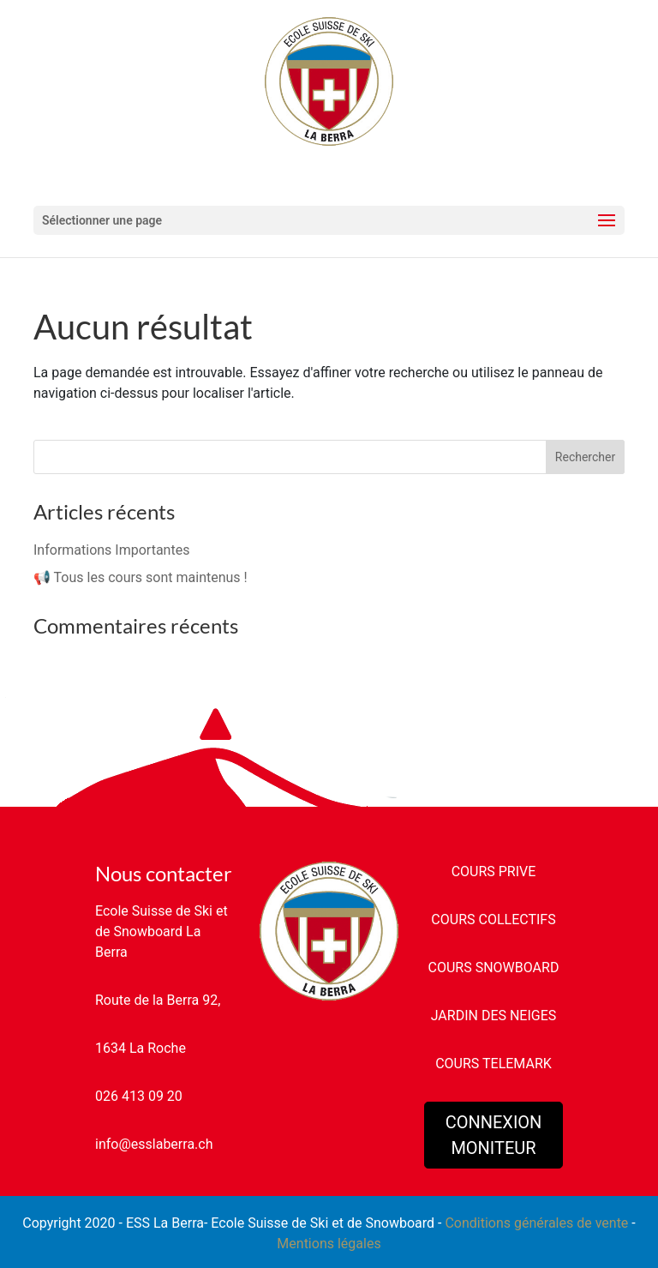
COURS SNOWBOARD (493, 967)
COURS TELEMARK (493, 1063)
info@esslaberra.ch (153, 1144)
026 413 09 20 (138, 1096)
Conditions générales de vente (536, 1223)
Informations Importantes (111, 550)
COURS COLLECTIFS (493, 919)
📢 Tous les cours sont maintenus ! (140, 577)
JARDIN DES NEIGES (494, 1015)
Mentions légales (328, 1243)
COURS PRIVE (494, 871)
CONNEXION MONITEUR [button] (494, 1135)
